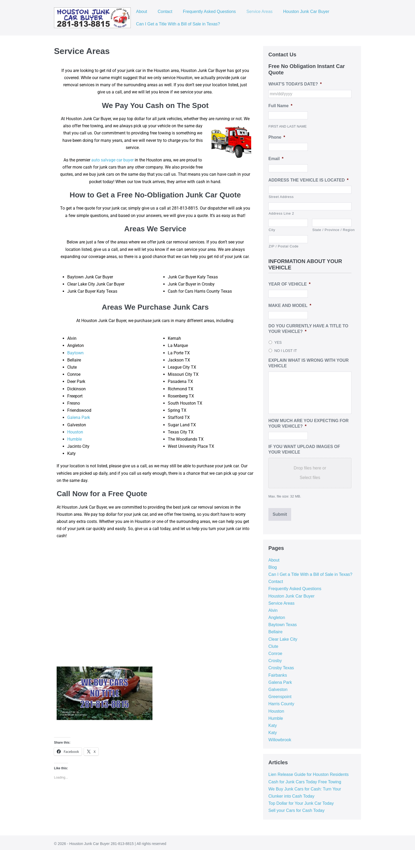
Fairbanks (277, 673)
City (272, 230)
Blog (272, 565)
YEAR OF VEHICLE (289, 284)
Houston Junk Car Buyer (306, 11)
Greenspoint (279, 694)
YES (278, 342)
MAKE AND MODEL (289, 305)
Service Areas (259, 11)
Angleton (276, 615)
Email (275, 158)
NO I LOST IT (285, 351)
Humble (74, 439)
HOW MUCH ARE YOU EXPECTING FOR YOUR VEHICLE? (308, 423)
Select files (310, 477)
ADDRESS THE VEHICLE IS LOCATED (308, 180)
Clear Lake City (282, 637)
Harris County (281, 701)
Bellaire (275, 629)
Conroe (275, 651)
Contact (165, 11)
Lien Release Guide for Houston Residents (308, 772)
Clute (273, 644)
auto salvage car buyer (112, 159)
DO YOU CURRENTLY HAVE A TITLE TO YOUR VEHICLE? (308, 329)
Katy (272, 723)
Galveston (277, 687)
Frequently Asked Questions (209, 11)
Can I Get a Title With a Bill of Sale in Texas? (178, 24)
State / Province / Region (331, 230)
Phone (276, 137)
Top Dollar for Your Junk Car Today (301, 801)
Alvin (273, 608)
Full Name (280, 105)
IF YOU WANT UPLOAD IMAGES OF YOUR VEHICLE (304, 449)
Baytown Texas (282, 622)
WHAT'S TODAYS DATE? (295, 84)
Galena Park (78, 417)
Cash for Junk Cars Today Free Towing (304, 779)
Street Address (281, 197)
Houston (75, 432)
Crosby (275, 658)
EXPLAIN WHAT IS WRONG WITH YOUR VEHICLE (308, 363)
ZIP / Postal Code (284, 246)
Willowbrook (279, 737)
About (141, 11)
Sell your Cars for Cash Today (296, 808)
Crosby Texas (281, 665)
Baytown (75, 352)
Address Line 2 (281, 213)
